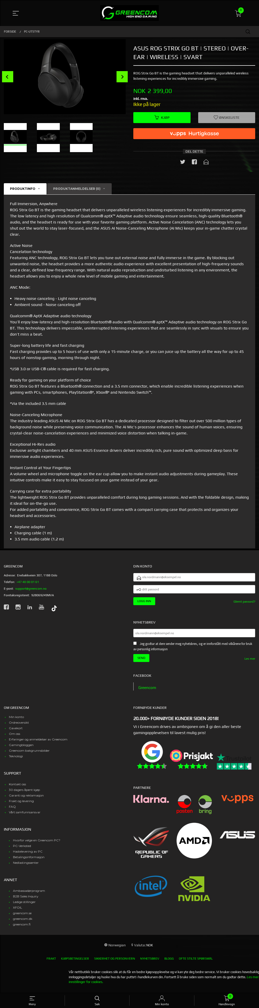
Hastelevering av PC (27, 855)
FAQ (12, 811)
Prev (7, 76)
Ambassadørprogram (29, 895)
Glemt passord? (244, 604)
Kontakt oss (17, 788)
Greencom (147, 691)
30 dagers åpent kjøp (24, 794)
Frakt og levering (21, 805)
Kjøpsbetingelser (75, 962)
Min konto (16, 721)
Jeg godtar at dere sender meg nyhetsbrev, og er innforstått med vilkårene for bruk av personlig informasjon (192, 650)
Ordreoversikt (19, 726)
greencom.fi (22, 928)
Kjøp (161, 118)
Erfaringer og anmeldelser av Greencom (38, 743)
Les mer (249, 662)
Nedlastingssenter (26, 867)
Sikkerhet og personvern (114, 962)
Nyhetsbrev (149, 962)
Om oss (14, 738)
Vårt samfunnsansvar (24, 816)
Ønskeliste (226, 118)
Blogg (169, 962)
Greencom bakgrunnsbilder (29, 755)
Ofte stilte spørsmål (196, 962)
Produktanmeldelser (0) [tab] (76, 189)
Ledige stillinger (24, 906)
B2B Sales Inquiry (25, 900)
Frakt (51, 962)
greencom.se (22, 917)
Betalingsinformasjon (29, 861)
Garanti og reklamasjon (26, 799)
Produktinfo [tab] (22, 189)
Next (122, 76)
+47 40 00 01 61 (28, 582)
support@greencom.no (31, 589)
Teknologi (16, 760)
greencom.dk (22, 923)
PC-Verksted (22, 850)
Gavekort (16, 732)
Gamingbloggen (21, 749)
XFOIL (17, 911)
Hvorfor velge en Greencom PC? (36, 844)
